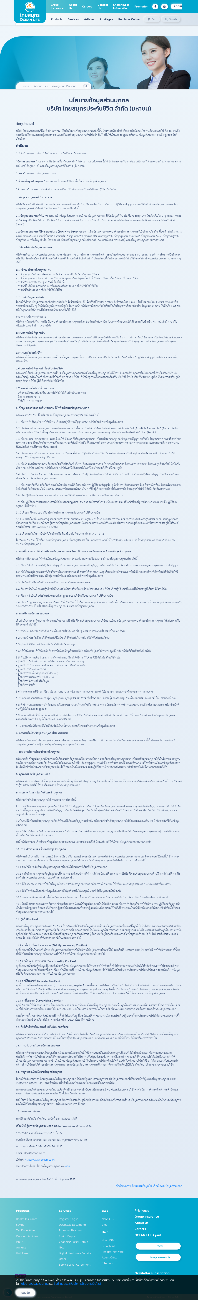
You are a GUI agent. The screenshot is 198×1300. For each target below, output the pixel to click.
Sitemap (107, 1263)
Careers (87, 6)
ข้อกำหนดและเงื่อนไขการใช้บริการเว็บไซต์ (77, 1283)
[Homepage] (29, 11)
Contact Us (103, 6)
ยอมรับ (25, 1292)
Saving (20, 1224)
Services (73, 19)
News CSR (108, 1219)
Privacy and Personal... (65, 86)
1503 (159, 1246)
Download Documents (72, 1224)
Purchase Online (129, 19)
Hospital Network (113, 1251)
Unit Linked (23, 1253)
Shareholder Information (121, 6)
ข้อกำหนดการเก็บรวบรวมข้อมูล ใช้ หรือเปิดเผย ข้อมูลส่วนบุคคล (149, 1186)
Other (62, 1259)
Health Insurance (26, 1219)
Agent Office (109, 1257)
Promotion (141, 6)
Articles (89, 19)
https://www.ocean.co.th (40, 1159)
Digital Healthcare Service (75, 1253)
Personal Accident (27, 1236)
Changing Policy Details (73, 1241)
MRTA (19, 1241)
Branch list (108, 1246)
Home (25, 86)
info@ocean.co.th (160, 1257)
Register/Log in (68, 1219)
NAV (61, 1247)
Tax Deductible (25, 1230)
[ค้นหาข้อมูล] (171, 19)
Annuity (21, 1247)
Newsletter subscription (152, 1273)
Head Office (109, 1240)
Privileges (106, 19)
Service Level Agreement (75, 1264)
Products (56, 19)
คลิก (67, 1166)
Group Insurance (57, 6)
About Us (73, 6)
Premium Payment (71, 1230)
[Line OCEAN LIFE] (164, 6)
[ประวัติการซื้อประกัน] (152, 19)
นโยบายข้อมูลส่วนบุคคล (35, 1283)
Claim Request (68, 1236)
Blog (104, 1224)
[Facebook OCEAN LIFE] (155, 6)
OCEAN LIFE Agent (148, 1235)
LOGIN (178, 6)
